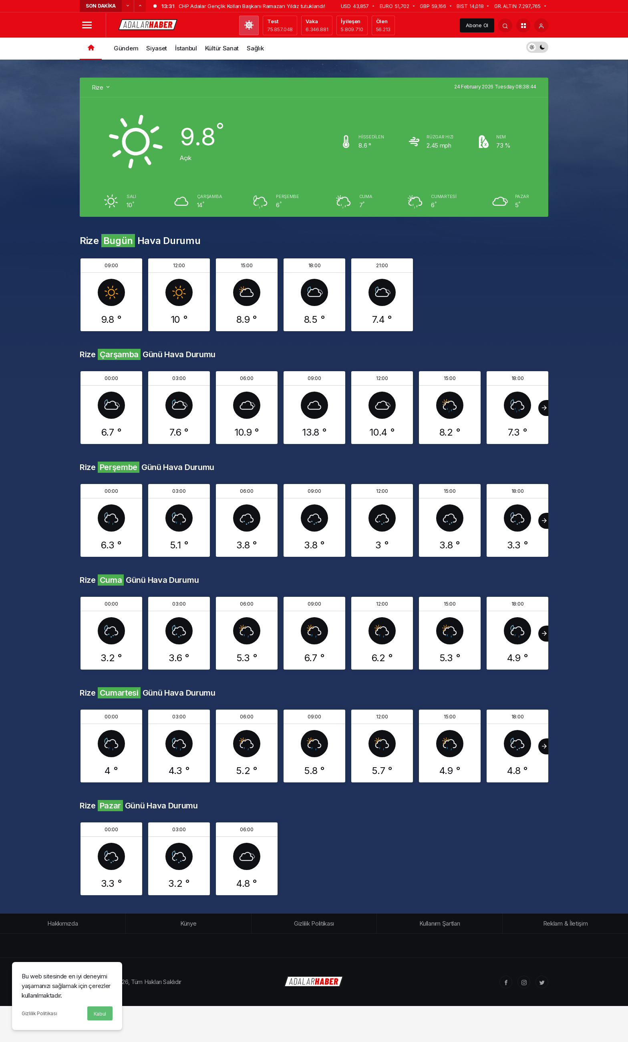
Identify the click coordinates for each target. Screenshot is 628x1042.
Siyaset (156, 48)
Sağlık (255, 48)
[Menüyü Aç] (87, 25)
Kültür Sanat (222, 48)
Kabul (100, 1014)
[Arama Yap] (505, 25)
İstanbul (186, 48)
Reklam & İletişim (565, 923)
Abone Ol (477, 25)
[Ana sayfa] (91, 49)
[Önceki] (128, 6)
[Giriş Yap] (541, 25)
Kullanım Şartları (439, 923)
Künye (188, 923)
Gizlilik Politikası (39, 1013)
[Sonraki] (140, 6)
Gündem (126, 48)
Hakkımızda (62, 923)
